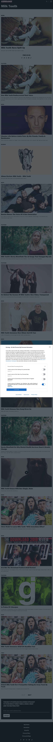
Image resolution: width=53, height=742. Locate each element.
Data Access (26, 394)
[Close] (50, 347)
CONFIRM (16, 389)
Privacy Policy (34, 394)
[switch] (43, 369)
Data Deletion (19, 394)
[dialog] (26, 371)
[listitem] (26, 366)
